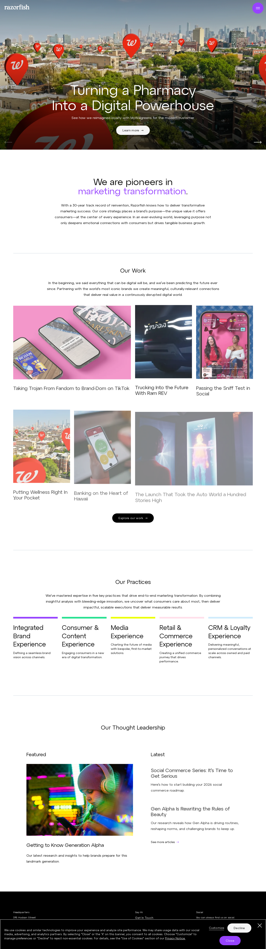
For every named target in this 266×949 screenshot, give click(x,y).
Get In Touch (144, 917)
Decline (239, 930)
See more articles (165, 842)
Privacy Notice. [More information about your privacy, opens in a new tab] (175, 940)
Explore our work (133, 518)
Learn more (133, 130)
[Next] (257, 142)
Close (230, 942)
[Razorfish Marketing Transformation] (24, 7)
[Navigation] (257, 8)
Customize (216, 929)
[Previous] (8, 142)
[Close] (259, 927)
